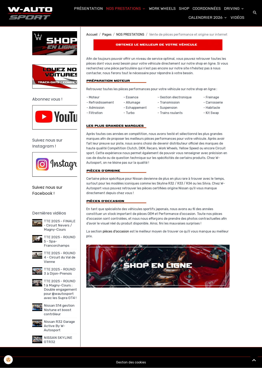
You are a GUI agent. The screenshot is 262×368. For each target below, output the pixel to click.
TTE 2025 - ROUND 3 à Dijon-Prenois (59, 271)
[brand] (30, 13)
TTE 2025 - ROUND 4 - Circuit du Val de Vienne (59, 257)
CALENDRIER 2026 (206, 17)
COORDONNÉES (207, 8)
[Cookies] (8, 359)
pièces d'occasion (116, 231)
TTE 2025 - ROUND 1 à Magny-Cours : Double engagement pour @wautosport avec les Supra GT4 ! (60, 289)
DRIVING (232, 8)
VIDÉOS (237, 17)
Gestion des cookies (131, 362)
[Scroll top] (254, 360)
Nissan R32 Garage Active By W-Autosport (59, 326)
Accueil (91, 34)
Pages (106, 34)
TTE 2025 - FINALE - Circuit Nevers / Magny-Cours (59, 225)
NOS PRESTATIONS (124, 8)
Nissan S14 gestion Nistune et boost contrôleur (59, 309)
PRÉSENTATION (88, 8)
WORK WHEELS (162, 8)
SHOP (184, 8)
